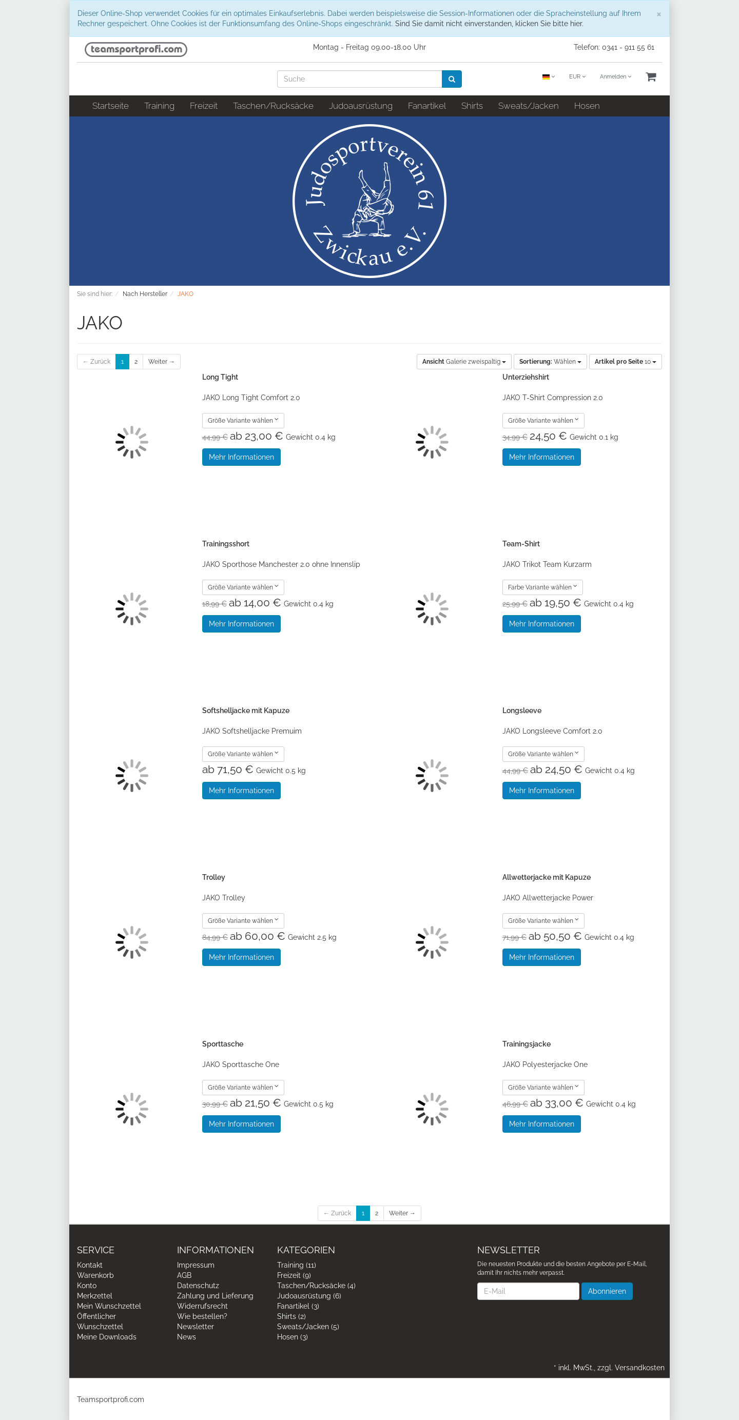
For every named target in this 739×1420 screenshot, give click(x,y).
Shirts (472, 106)
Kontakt (90, 1265)
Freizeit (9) (294, 1275)
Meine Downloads (107, 1337)
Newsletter (195, 1327)
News (186, 1337)
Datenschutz (198, 1285)
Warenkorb (95, 1275)
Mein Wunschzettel (109, 1306)
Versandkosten (640, 1368)
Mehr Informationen (241, 457)
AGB (184, 1275)
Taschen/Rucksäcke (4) (316, 1285)
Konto (86, 1285)
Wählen (550, 361)
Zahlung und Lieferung (215, 1296)
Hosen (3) (292, 1337)
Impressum (196, 1265)
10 (625, 361)
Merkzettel (94, 1296)
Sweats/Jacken (528, 106)
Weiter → (161, 361)
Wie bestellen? (202, 1316)
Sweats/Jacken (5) (308, 1327)
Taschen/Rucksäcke (273, 106)
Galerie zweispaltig (464, 361)
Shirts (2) (291, 1316)
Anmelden (615, 76)
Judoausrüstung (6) (309, 1296)
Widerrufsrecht (202, 1306)
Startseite (110, 106)
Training (159, 106)
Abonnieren (607, 1291)
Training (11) (296, 1265)
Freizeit (204, 106)
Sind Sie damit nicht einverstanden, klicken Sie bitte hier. (489, 23)
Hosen (587, 106)
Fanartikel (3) (298, 1306)
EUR (577, 76)
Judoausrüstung (361, 106)
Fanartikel (427, 106)
